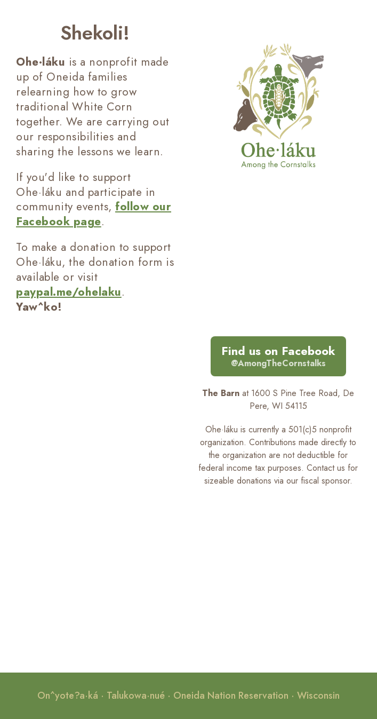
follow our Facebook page (93, 214)
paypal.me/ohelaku (69, 292)
